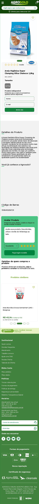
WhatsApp (19, 428)
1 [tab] (19, 61)
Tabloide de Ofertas (8, 363)
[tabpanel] (19, 38)
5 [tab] (28, 323)
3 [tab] (19, 323)
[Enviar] (35, 8)
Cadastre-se (7, 331)
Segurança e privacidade (10, 392)
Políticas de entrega (8, 389)
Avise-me (19, 110)
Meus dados (6, 375)
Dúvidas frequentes (8, 347)
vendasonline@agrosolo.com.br (12, 407)
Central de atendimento (19, 422)
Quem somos (6, 344)
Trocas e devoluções (9, 382)
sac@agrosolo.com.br (9, 416)
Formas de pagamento (9, 385)
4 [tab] (24, 323)
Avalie (21, 64)
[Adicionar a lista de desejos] (32, 17)
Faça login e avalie (19, 253)
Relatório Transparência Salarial (12, 395)
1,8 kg (7, 86)
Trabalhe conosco (8, 353)
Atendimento (6, 350)
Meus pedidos (6, 372)
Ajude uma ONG (7, 356)
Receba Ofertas (7, 360)
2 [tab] (14, 323)
